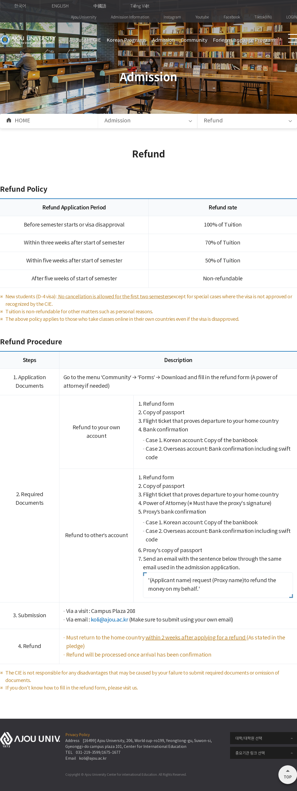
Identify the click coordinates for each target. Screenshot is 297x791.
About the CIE (85, 40)
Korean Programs (126, 40)
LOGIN (291, 17)
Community (194, 40)
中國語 (99, 5)
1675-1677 (111, 753)
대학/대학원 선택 (248, 738)
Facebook (232, 17)
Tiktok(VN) (263, 17)
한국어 (20, 5)
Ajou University (83, 17)
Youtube (202, 17)
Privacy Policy (77, 735)
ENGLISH (60, 5)
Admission (163, 40)
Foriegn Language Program (244, 40)
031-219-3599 (88, 753)
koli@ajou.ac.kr (109, 620)
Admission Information (130, 17)
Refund (213, 121)
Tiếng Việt (139, 5)
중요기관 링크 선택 (250, 752)
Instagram (172, 17)
